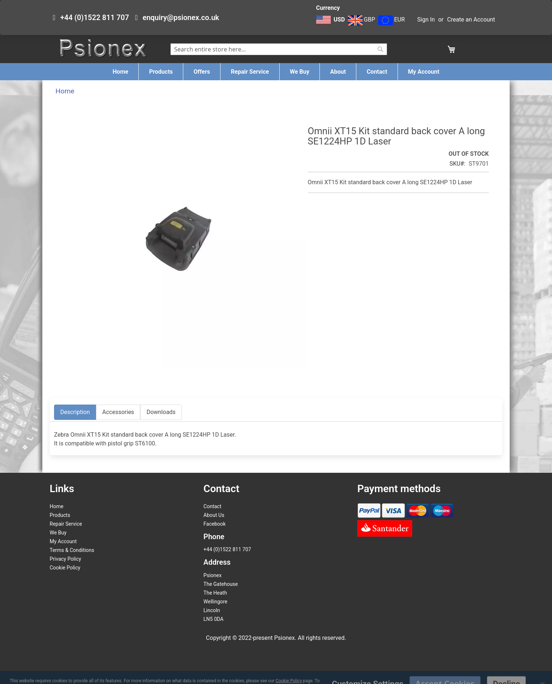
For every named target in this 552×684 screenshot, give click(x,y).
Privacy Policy (65, 559)
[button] (331, 23)
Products (60, 515)
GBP (361, 19)
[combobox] (278, 49)
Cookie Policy (65, 568)
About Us (213, 515)
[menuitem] (120, 71)
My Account (63, 541)
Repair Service (66, 524)
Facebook (214, 524)
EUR (391, 19)
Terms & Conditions (72, 550)
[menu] (276, 71)
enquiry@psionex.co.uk (180, 17)
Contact (212, 506)
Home (64, 91)
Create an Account (471, 19)
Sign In (426, 19)
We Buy (58, 533)
